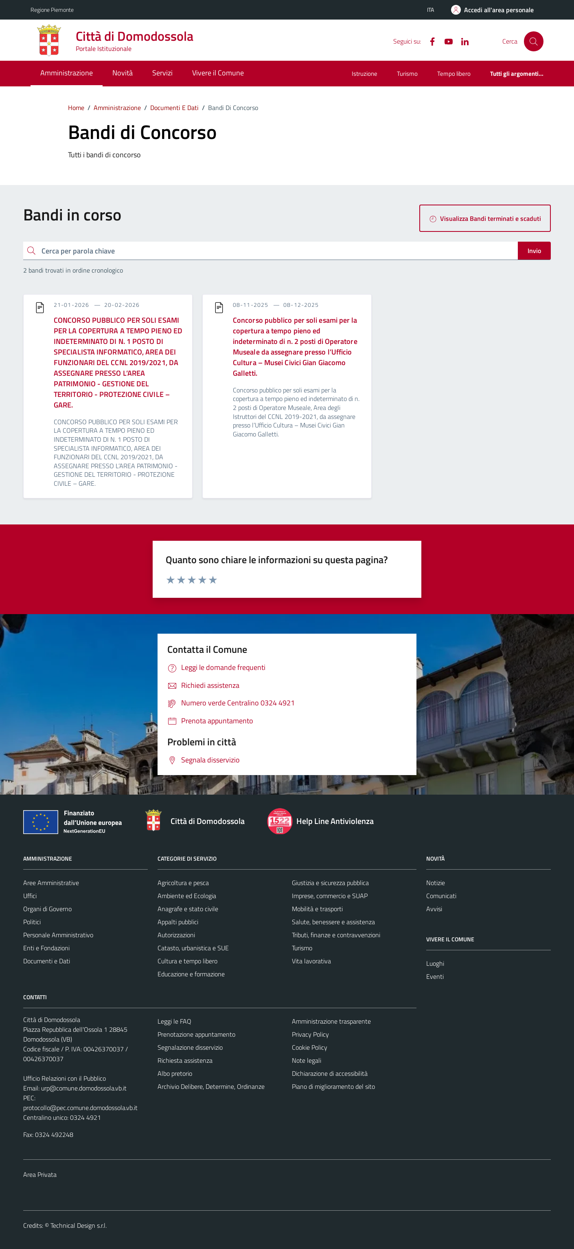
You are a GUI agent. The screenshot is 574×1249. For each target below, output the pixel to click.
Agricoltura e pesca (183, 883)
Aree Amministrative (51, 883)
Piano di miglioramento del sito (333, 1086)
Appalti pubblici (178, 922)
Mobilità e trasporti (317, 909)
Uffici (30, 896)
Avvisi (434, 909)
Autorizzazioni (176, 935)
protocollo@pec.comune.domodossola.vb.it (80, 1107)
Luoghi (435, 963)
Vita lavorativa (311, 961)
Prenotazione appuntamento (196, 1034)
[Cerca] (533, 41)
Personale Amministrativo (58, 935)
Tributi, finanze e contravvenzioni (336, 935)
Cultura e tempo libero (187, 961)
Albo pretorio (175, 1073)
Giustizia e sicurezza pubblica (330, 883)
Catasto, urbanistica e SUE (193, 948)
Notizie (435, 883)
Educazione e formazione (191, 974)
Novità (122, 72)
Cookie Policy (309, 1047)
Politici (32, 922)
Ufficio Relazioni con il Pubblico (64, 1078)
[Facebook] (429, 41)
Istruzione (364, 73)
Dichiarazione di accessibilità (330, 1073)
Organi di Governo (47, 909)
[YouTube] (445, 41)
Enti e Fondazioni (46, 948)
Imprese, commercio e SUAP (330, 896)
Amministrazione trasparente (331, 1021)
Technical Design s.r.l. (78, 1225)
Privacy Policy (310, 1034)
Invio (534, 251)
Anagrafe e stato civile (188, 909)
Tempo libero (454, 73)
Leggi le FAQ (174, 1021)
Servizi (162, 72)
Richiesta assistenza (185, 1060)
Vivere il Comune (218, 72)
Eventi (435, 976)
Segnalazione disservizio (190, 1047)
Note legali (306, 1060)
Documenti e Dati (46, 961)
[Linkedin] (462, 41)
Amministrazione (66, 72)
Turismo (407, 73)
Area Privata (40, 1174)
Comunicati (441, 896)
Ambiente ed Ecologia (187, 896)
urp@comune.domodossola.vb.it (84, 1088)
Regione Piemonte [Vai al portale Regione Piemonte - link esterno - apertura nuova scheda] (52, 9)
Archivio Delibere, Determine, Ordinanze (211, 1086)
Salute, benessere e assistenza (333, 922)
